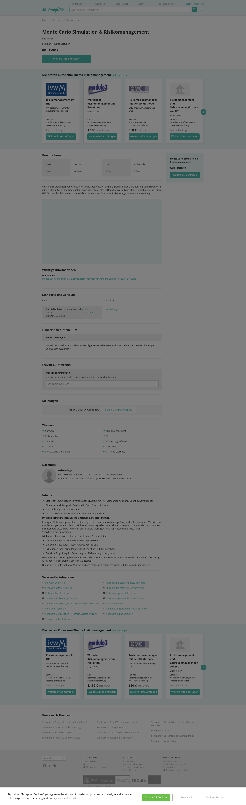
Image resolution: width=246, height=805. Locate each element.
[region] (123, 796)
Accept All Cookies (156, 797)
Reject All (186, 797)
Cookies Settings (215, 797)
